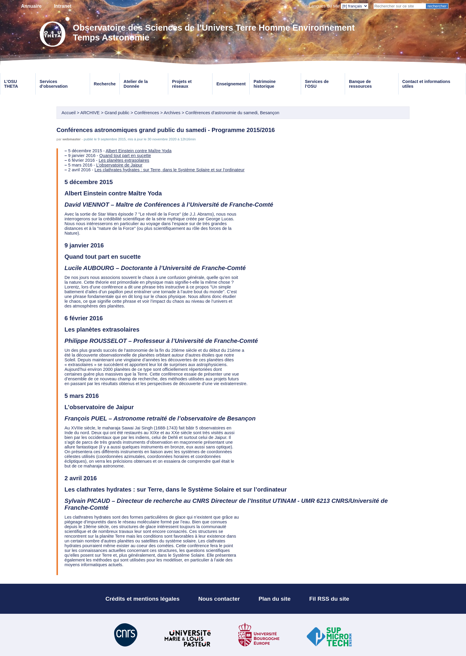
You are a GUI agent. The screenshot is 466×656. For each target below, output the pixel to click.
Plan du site (275, 599)
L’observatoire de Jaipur (119, 165)
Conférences (146, 112)
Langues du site (324, 6)
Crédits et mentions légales (143, 599)
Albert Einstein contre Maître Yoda (139, 150)
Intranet (63, 6)
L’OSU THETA (11, 84)
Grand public (117, 112)
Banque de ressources (360, 84)
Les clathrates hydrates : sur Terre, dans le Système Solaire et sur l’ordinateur (170, 169)
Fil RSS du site (329, 599)
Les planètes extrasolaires (124, 160)
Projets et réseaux (182, 84)
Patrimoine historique (264, 84)
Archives (172, 112)
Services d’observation (53, 84)
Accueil (68, 112)
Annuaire (31, 6)
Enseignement (230, 83)
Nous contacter (219, 599)
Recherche (105, 83)
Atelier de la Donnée (136, 84)
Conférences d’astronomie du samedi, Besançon (232, 112)
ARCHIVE (90, 112)
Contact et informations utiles (426, 84)
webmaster (71, 139)
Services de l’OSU (317, 84)
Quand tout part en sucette (125, 155)
